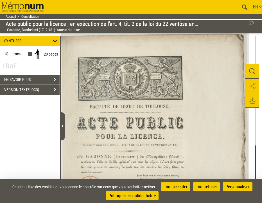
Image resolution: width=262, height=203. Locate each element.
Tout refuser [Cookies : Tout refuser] (206, 187)
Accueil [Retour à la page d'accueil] (11, 16)
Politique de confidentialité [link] (132, 196)
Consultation (30, 16)
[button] (252, 71)
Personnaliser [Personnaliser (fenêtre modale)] (237, 187)
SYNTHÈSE (31, 41)
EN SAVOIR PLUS (32, 79)
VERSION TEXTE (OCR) (32, 90)
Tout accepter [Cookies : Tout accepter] (176, 187)
